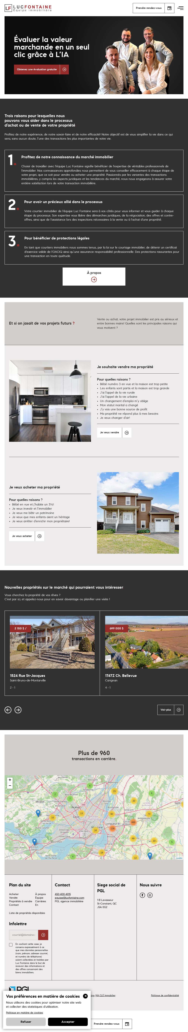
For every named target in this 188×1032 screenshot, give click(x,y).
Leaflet (179, 875)
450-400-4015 (63, 911)
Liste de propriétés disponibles (27, 930)
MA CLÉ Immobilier (105, 1012)
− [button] (10, 803)
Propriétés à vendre (20, 918)
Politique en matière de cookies (24, 1012)
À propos (40, 911)
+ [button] (10, 797)
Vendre (13, 915)
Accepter (67, 1021)
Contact (14, 922)
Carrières (40, 918)
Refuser (26, 1021)
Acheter (14, 911)
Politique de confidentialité (165, 1012)
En (36, 922)
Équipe (39, 915)
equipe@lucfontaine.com (69, 915)
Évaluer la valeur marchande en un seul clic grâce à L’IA (51, 47)
